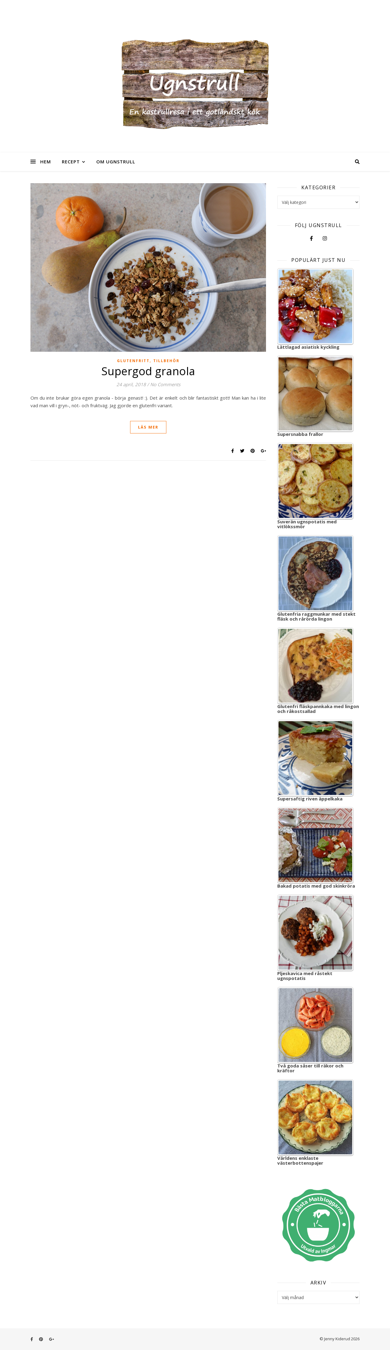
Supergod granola (148, 371)
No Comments (165, 384)
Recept (71, 162)
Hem (45, 162)
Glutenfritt (133, 360)
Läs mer (148, 427)
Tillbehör (166, 360)
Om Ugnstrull (115, 162)
